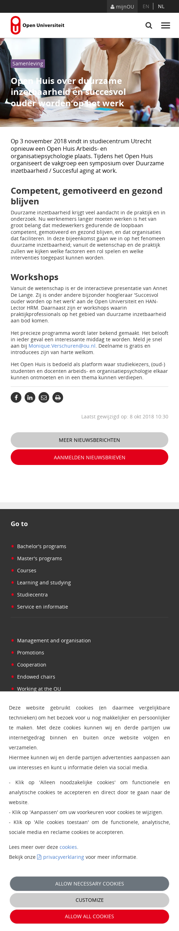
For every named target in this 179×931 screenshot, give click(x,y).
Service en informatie (39, 606)
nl (161, 6)
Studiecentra (29, 594)
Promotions (27, 652)
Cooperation (28, 664)
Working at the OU (36, 688)
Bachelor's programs (38, 546)
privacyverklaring (63, 857)
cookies (68, 847)
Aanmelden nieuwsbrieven (90, 457)
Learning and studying (41, 582)
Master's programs (36, 558)
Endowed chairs (33, 676)
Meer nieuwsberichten (89, 440)
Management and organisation (51, 640)
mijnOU (122, 6)
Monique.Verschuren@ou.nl (62, 345)
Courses (23, 570)
